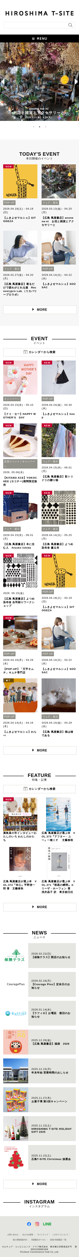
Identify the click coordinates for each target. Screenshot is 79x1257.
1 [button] (34, 127)
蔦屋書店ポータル (38, 1240)
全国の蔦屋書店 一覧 (58, 1240)
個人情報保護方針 (20, 1240)
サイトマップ (42, 1234)
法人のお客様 (27, 1234)
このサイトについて (60, 1234)
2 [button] (40, 127)
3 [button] (46, 127)
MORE (42, 309)
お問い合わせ (12, 1234)
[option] (39, 81)
